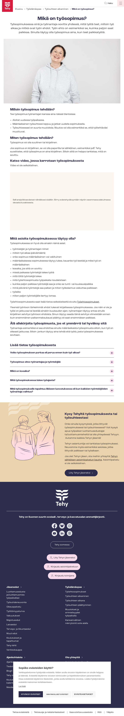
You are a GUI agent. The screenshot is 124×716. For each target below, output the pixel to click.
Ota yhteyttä (72, 657)
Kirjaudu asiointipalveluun (64, 567)
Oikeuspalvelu (13, 607)
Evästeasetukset (84, 694)
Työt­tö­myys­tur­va (15, 611)
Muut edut (11, 634)
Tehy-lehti (11, 645)
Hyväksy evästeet (30, 694)
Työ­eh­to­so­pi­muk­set (75, 592)
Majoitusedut (13, 620)
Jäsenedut (12, 587)
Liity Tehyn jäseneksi (79, 473)
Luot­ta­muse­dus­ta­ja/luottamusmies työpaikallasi (16, 595)
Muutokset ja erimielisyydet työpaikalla (72, 613)
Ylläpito (110, 712)
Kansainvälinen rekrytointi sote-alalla (76, 621)
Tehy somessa (62, 545)
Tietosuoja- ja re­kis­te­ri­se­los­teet (49, 712)
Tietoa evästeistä (21, 712)
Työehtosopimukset (88, 302)
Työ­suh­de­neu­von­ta (16, 602)
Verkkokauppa (14, 650)
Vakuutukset (13, 616)
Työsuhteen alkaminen (56, 9)
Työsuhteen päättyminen (78, 605)
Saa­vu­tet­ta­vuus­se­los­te (81, 712)
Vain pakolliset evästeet (58, 694)
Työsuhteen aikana (75, 601)
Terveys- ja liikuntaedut (18, 629)
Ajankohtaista (14, 657)
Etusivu (19, 9)
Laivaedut (11, 625)
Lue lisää (22, 687)
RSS (100, 712)
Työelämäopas (33, 9)
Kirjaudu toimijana (64, 576)
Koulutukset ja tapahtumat (13, 639)
